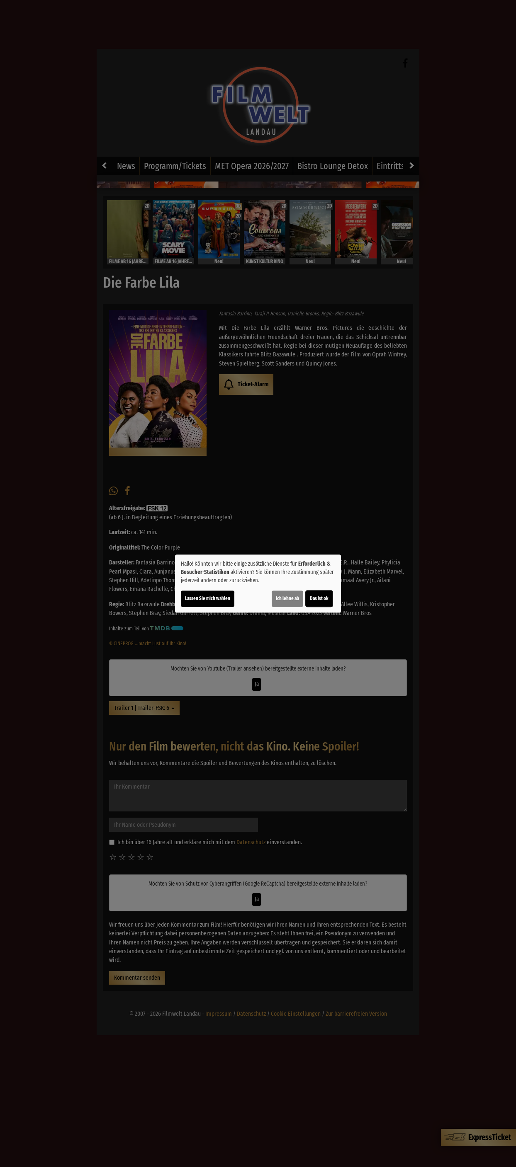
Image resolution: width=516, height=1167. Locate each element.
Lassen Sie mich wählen (207, 598)
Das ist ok (319, 598)
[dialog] (258, 583)
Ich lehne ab (287, 598)
